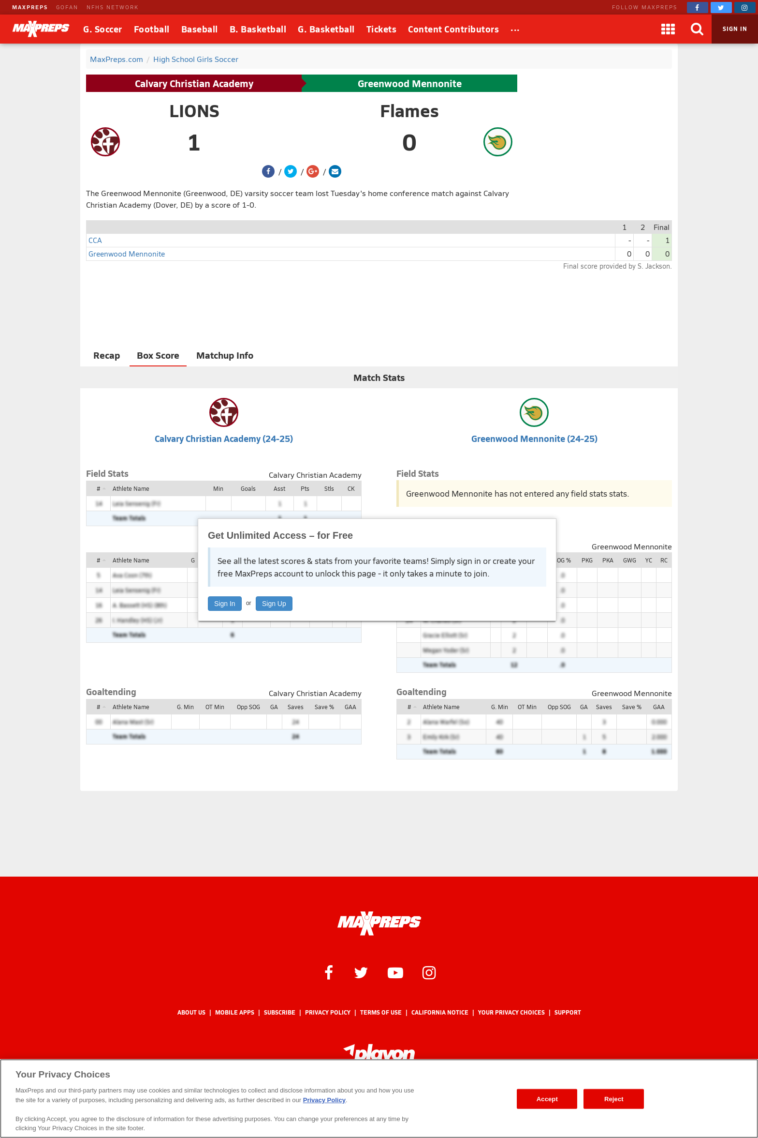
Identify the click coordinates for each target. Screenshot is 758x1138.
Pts (305, 488)
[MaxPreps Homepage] (379, 923)
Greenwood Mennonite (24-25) (534, 438)
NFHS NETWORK (113, 7)
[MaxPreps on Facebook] (697, 7)
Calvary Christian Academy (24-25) (224, 438)
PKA (607, 560)
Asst (279, 488)
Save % (324, 707)
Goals (248, 488)
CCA (95, 240)
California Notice (439, 1012)
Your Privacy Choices (511, 1012)
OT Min (214, 707)
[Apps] (668, 29)
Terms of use (381, 1012)
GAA (350, 707)
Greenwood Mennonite (410, 83)
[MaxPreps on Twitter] (721, 7)
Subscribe (279, 1012)
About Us (191, 1012)
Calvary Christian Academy (194, 83)
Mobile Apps (234, 1012)
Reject (614, 1098)
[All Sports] (515, 29)
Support (567, 1012)
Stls (329, 488)
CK (351, 488)
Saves (296, 707)
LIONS (194, 110)
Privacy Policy (327, 1012)
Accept (547, 1098)
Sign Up (274, 603)
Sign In (224, 603)
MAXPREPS (30, 7)
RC (664, 560)
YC (648, 560)
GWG (629, 560)
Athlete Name (131, 488)
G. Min (185, 707)
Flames (409, 110)
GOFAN (67, 7)
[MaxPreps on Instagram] (745, 7)
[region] (379, 1098)
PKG (587, 560)
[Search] (697, 29)
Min (218, 488)
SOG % (562, 560)
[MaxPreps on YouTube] (395, 972)
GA (274, 707)
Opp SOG (248, 707)
